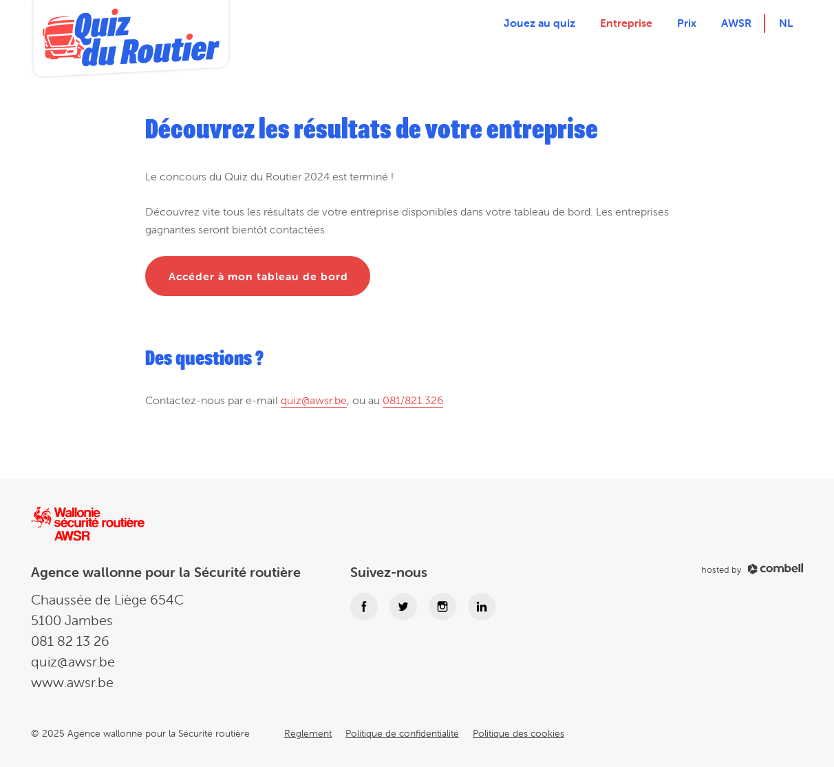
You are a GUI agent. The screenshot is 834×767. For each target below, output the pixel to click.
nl (786, 23)
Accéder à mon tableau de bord (258, 276)
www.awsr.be (72, 682)
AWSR (736, 23)
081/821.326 (413, 400)
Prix (686, 23)
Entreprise (626, 23)
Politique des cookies (518, 733)
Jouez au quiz (539, 23)
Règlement (308, 733)
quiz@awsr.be (314, 400)
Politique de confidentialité (402, 733)
